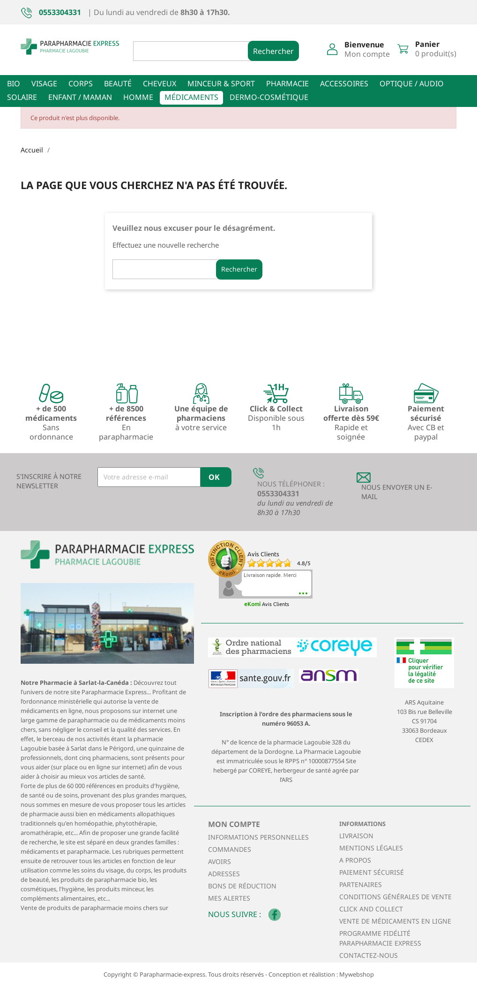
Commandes (229, 849)
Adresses (224, 873)
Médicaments (191, 97)
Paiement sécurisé (371, 872)
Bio (13, 83)
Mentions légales (371, 847)
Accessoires (344, 83)
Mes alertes (229, 898)
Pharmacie (287, 83)
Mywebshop (356, 974)
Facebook (274, 915)
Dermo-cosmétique (269, 97)
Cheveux (159, 83)
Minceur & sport (221, 83)
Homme (138, 97)
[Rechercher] (198, 51)
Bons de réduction (242, 885)
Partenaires (360, 884)
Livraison (356, 835)
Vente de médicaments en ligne (395, 921)
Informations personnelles (258, 837)
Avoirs (219, 861)
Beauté (118, 83)
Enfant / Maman (80, 97)
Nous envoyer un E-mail (396, 492)
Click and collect (371, 908)
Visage (44, 83)
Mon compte (234, 824)
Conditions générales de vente (395, 896)
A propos (355, 860)
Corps (80, 83)
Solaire (22, 97)
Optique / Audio (412, 83)
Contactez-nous (368, 955)
